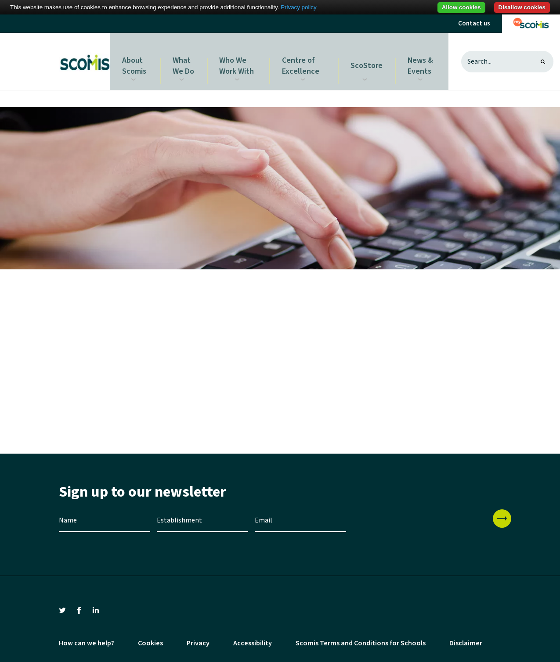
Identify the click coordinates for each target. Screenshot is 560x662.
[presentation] (419, 520)
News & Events (419, 58)
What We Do (186, 58)
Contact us (474, 23)
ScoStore (368, 58)
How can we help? (86, 637)
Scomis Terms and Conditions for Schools (361, 637)
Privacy (198, 637)
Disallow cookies (522, 7)
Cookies (150, 637)
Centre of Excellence (302, 58)
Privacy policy (298, 7)
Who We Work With (240, 58)
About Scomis (136, 58)
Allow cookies (461, 7)
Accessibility (252, 637)
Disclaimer (465, 637)
